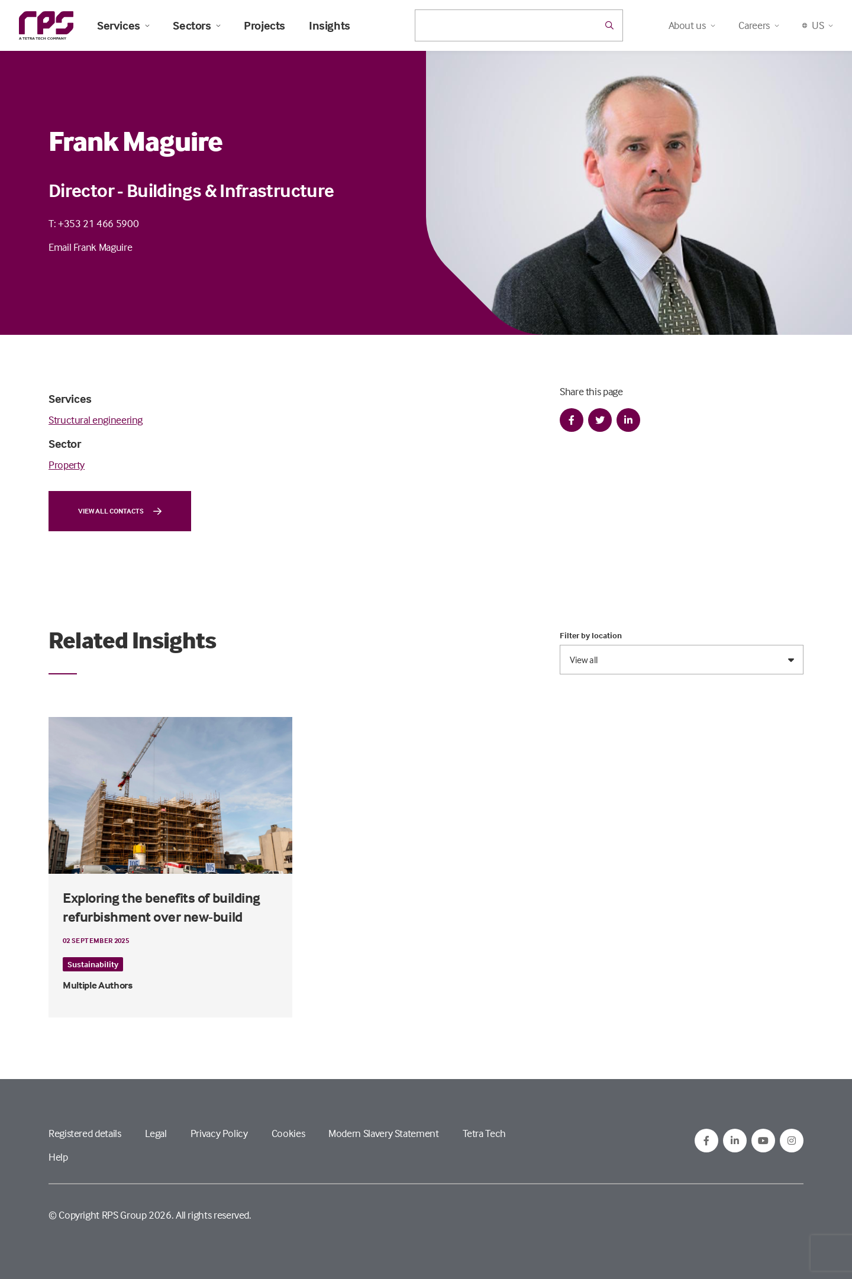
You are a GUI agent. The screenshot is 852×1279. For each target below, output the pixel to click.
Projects (264, 25)
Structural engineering (96, 420)
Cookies (288, 1133)
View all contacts (120, 511)
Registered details (85, 1133)
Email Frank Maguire (90, 247)
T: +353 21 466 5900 (93, 223)
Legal (156, 1133)
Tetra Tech (484, 1133)
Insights (329, 25)
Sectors (196, 25)
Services (123, 25)
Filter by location (591, 635)
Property (67, 464)
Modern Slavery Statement (383, 1133)
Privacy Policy (219, 1133)
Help (58, 1157)
